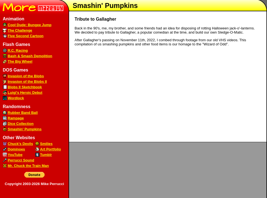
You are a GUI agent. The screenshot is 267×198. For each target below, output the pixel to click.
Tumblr (46, 155)
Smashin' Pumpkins (25, 129)
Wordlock (16, 98)
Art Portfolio (50, 149)
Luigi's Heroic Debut (25, 92)
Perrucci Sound (21, 160)
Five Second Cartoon (25, 36)
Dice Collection (21, 124)
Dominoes (16, 149)
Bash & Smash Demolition (30, 56)
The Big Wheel (20, 61)
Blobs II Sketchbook (25, 87)
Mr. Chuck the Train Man (28, 166)
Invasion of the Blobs (26, 76)
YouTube (15, 155)
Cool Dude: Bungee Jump (29, 25)
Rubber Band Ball (23, 113)
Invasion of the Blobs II (27, 81)
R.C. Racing (18, 50)
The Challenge (20, 30)
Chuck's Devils (20, 144)
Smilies (46, 144)
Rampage (16, 118)
